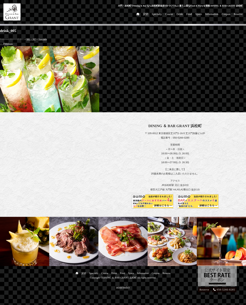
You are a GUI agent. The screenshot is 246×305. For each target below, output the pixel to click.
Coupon (226, 14)
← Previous (6, 43)
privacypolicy (123, 287)
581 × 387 (31, 39)
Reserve (238, 14)
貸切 (145, 14)
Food (189, 14)
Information (211, 14)
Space (198, 14)
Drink (179, 14)
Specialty (157, 14)
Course (169, 14)
